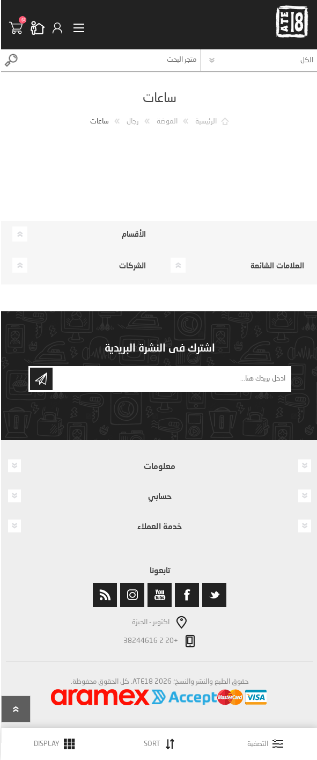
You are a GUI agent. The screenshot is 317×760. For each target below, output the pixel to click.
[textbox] (110, 60)
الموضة (166, 121)
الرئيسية (205, 121)
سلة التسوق (19, 28)
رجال (132, 121)
